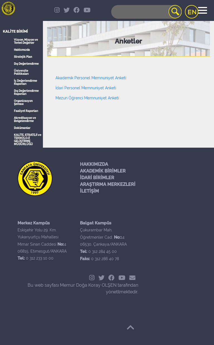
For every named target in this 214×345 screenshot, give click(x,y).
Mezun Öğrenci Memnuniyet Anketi (87, 98)
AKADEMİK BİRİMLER (103, 171)
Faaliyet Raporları (26, 110)
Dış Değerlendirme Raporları (26, 92)
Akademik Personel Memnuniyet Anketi (90, 78)
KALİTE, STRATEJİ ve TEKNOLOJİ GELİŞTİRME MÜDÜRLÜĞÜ (27, 139)
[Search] (146, 12)
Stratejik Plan (23, 56)
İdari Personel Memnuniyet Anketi (85, 88)
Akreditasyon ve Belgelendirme (25, 119)
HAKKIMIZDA (94, 164)
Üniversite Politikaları (21, 72)
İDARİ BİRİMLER (97, 177)
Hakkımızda (22, 49)
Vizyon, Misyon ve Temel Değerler (26, 41)
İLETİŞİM (89, 191)
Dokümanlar (22, 128)
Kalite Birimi (15, 31)
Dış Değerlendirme (26, 63)
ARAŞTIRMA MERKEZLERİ (107, 184)
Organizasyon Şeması (23, 102)
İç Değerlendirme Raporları (25, 82)
